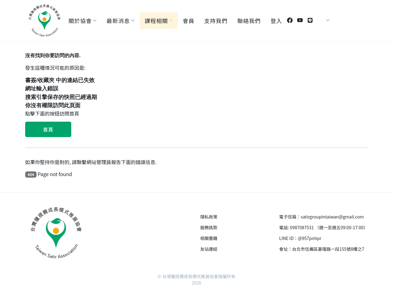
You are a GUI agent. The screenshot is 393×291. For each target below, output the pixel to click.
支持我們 (216, 21)
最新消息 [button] (118, 21)
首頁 (48, 129)
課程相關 (156, 21)
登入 (276, 21)
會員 (188, 21)
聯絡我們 (249, 21)
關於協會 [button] (80, 21)
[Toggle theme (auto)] (322, 20)
